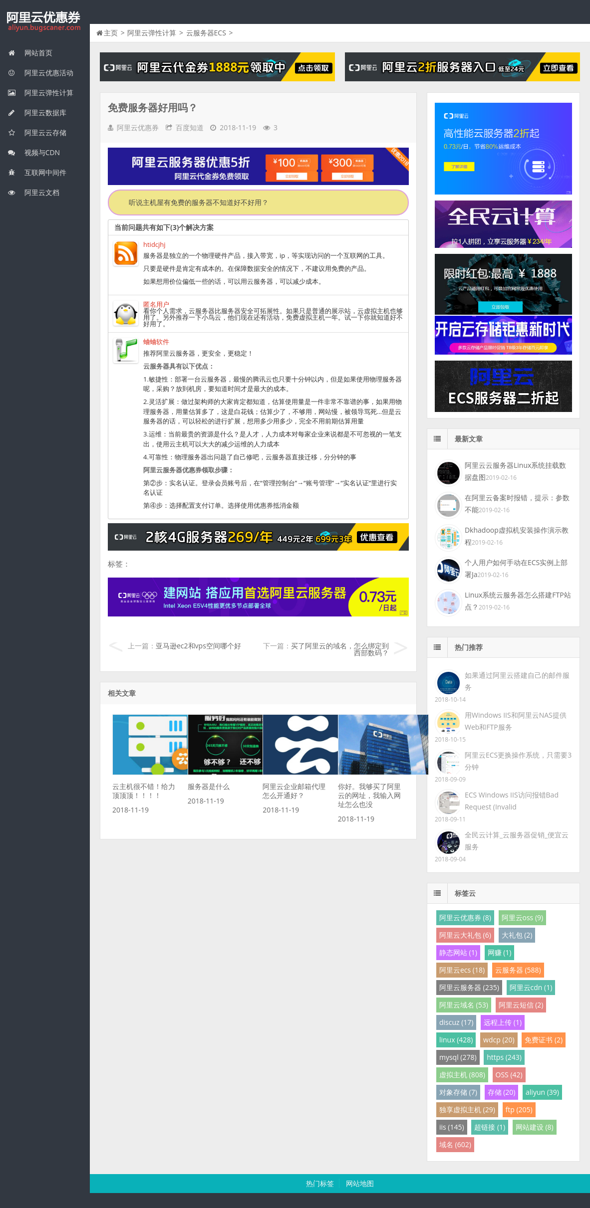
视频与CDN (33, 152)
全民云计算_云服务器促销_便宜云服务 (517, 840)
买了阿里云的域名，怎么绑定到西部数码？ (340, 649)
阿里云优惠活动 (40, 72)
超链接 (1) (489, 1127)
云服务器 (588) (518, 970)
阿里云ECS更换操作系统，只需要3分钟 (518, 761)
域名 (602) (455, 1144)
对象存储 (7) (458, 1092)
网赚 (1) (500, 952)
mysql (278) (458, 1057)
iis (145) (451, 1127)
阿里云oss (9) (523, 917)
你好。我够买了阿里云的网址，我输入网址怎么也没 (369, 795)
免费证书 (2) (544, 1039)
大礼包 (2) (517, 935)
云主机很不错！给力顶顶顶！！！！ (143, 791)
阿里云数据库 (36, 112)
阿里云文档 (33, 192)
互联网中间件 (36, 172)
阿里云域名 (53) (463, 1004)
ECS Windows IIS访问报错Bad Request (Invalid (512, 800)
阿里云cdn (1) (531, 987)
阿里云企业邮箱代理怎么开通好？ (294, 791)
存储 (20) (502, 1092)
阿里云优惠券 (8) (465, 917)
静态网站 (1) (458, 952)
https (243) (504, 1057)
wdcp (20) (499, 1039)
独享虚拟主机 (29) (467, 1109)
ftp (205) (519, 1109)
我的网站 (45, 22)
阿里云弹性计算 (40, 92)
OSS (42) (509, 1074)
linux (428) (456, 1039)
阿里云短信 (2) (521, 1004)
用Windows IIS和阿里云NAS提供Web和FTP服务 (516, 721)
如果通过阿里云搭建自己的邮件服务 (517, 681)
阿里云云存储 (36, 132)
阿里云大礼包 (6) (465, 935)
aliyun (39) (542, 1092)
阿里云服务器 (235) (469, 987)
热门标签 (320, 1183)
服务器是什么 (209, 786)
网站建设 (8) (535, 1127)
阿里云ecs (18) (462, 970)
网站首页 (29, 52)
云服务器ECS (206, 32)
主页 (111, 32)
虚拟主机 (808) (462, 1074)
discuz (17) (456, 1022)
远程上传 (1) (503, 1022)
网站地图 (360, 1183)
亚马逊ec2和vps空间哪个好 (198, 645)
